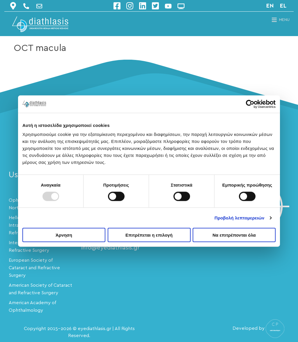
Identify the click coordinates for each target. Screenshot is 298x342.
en (270, 6)
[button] (284, 20)
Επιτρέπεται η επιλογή (149, 235)
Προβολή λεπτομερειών (239, 217)
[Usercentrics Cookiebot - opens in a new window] (250, 104)
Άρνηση (64, 235)
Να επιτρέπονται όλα (234, 235)
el (283, 6)
